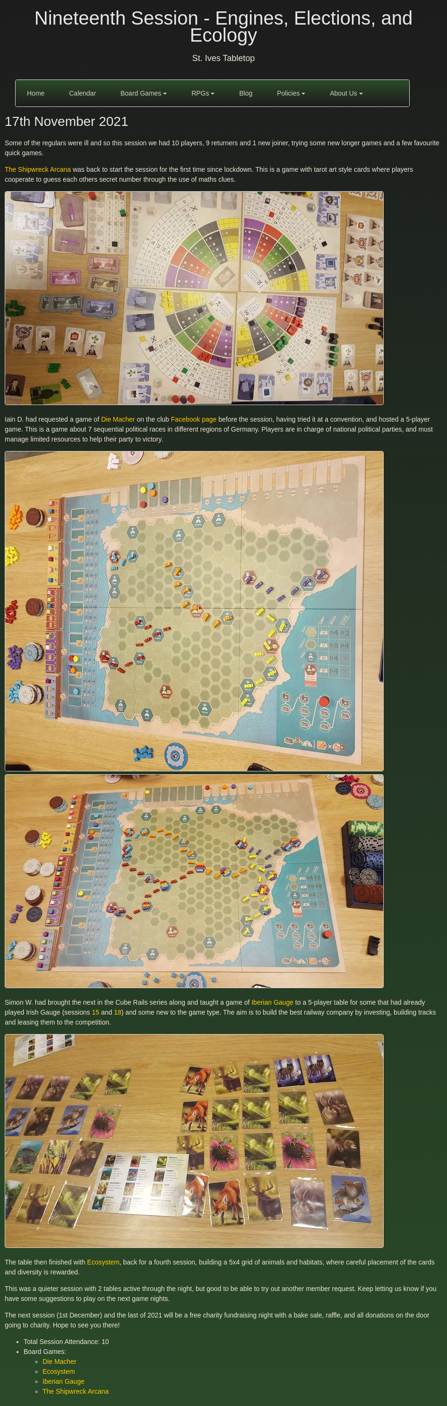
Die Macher (118, 419)
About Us (346, 93)
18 (117, 1012)
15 (95, 1012)
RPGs (203, 93)
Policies (291, 93)
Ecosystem (103, 1262)
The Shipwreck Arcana (38, 169)
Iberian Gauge (272, 1002)
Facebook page (194, 419)
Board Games (143, 93)
